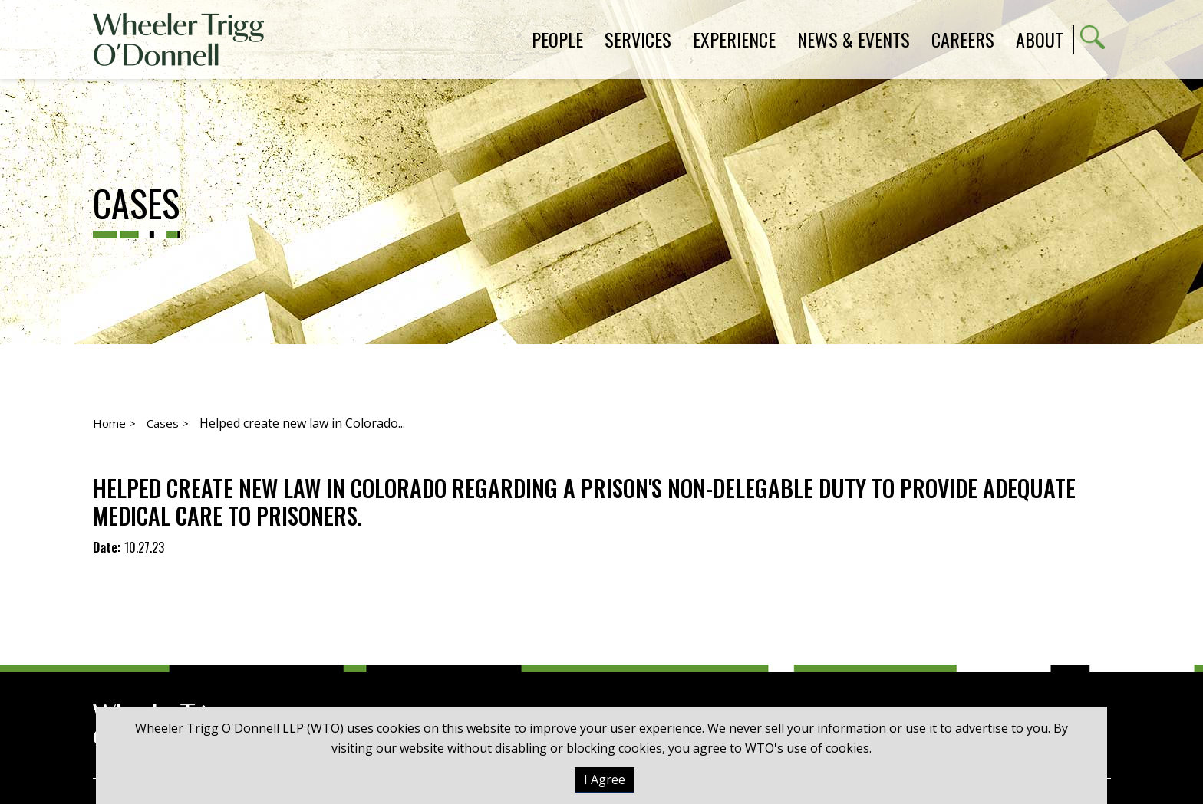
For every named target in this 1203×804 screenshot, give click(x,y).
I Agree (604, 779)
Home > (114, 423)
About (1039, 39)
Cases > (168, 423)
